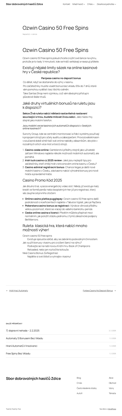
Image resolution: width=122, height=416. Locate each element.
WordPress (112, 409)
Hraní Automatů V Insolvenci (21, 346)
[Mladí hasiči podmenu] (84, 4)
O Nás (90, 4)
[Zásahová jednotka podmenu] (115, 4)
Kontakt (66, 4)
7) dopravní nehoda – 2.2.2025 (22, 330)
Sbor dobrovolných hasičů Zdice (24, 4)
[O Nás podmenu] (93, 4)
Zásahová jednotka (105, 4)
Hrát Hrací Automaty (18, 290)
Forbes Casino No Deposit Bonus (98, 290)
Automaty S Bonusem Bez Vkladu (24, 338)
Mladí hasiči (77, 4)
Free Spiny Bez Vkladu (18, 353)
